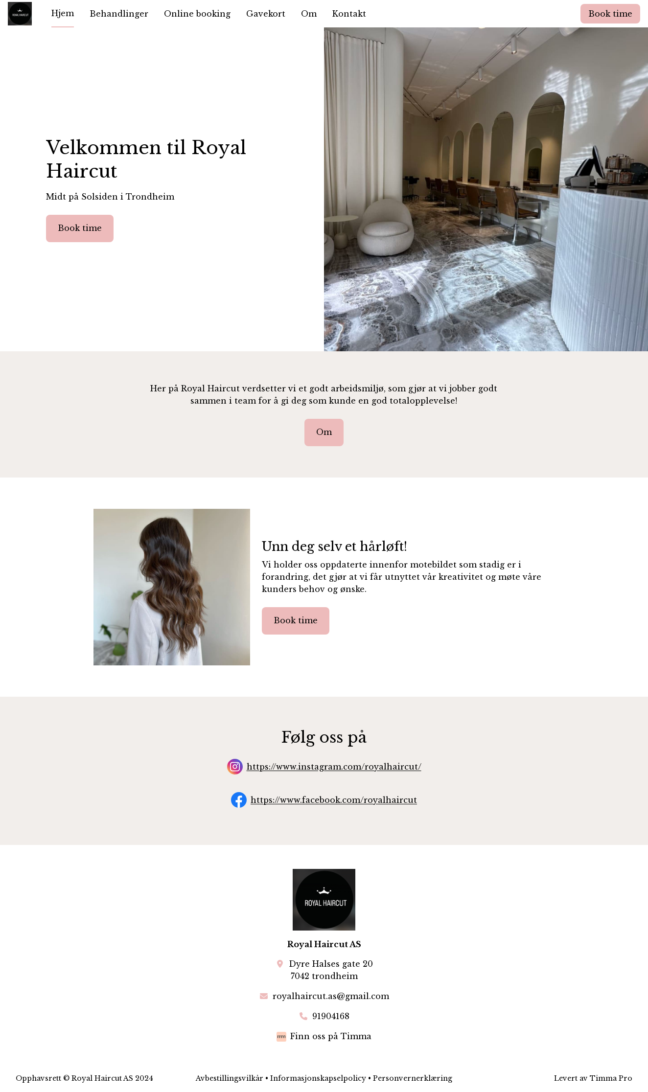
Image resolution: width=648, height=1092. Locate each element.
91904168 (330, 1016)
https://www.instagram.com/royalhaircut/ (334, 767)
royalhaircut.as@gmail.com (331, 996)
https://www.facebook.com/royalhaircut (334, 800)
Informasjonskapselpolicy (318, 1078)
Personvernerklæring (412, 1078)
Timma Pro (611, 1078)
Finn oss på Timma (330, 1036)
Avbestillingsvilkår (229, 1078)
